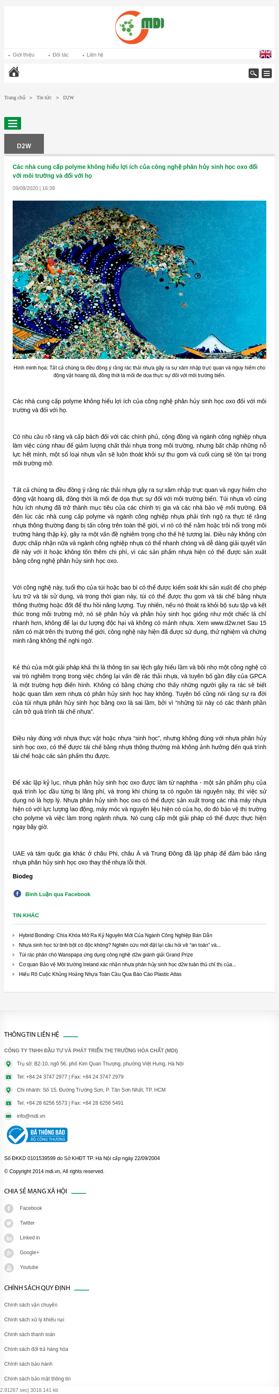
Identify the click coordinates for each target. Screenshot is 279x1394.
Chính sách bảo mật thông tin (37, 1379)
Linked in (30, 1238)
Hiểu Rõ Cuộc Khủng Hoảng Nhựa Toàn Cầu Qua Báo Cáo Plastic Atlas (100, 974)
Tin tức (44, 98)
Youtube (29, 1267)
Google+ (29, 1252)
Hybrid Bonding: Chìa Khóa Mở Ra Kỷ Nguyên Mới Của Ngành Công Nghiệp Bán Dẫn (115, 935)
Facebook (31, 1208)
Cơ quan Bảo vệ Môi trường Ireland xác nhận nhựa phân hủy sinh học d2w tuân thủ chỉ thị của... (127, 964)
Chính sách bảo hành (28, 1364)
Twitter (27, 1223)
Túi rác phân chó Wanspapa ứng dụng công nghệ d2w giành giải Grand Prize (106, 955)
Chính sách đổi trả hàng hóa (36, 1349)
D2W (68, 98)
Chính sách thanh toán (29, 1334)
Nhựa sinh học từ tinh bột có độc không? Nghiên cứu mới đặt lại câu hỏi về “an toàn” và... (120, 945)
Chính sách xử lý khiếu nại (34, 1320)
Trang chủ (36, 77)
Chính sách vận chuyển (30, 1305)
